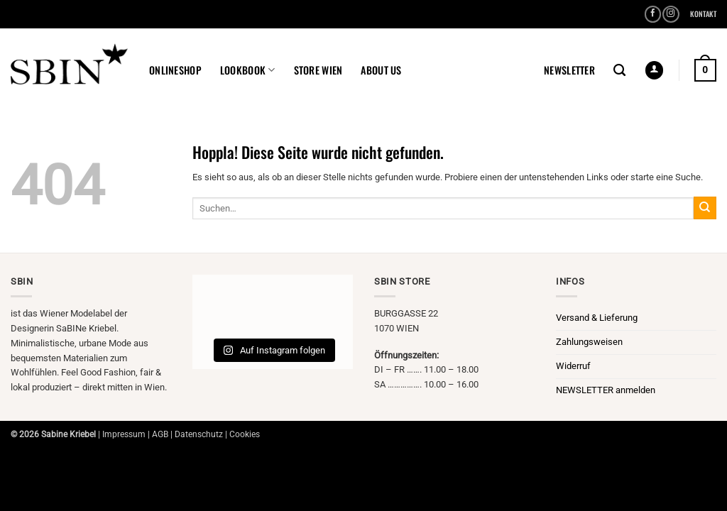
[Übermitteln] (705, 208)
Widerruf (573, 366)
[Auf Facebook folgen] (653, 14)
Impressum (124, 434)
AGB (160, 434)
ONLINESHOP (175, 69)
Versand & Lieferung (597, 317)
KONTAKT (703, 14)
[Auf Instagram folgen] (670, 14)
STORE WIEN (318, 69)
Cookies (244, 434)
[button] (569, 70)
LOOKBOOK (247, 69)
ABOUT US (381, 69)
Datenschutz (199, 434)
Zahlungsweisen (589, 341)
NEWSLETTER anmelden (605, 390)
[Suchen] (619, 70)
